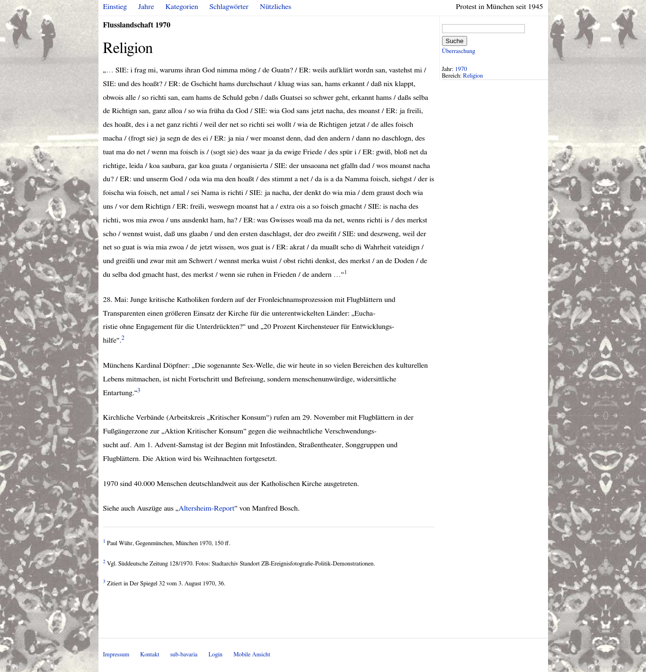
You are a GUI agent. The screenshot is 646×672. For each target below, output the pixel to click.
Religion (473, 76)
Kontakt (149, 655)
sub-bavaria (183, 655)
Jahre (146, 6)
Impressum (116, 655)
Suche (455, 40)
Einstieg (115, 6)
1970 (461, 69)
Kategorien (182, 6)
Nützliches (275, 6)
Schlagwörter (229, 6)
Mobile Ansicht (251, 655)
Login (215, 655)
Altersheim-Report (206, 508)
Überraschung (458, 51)
